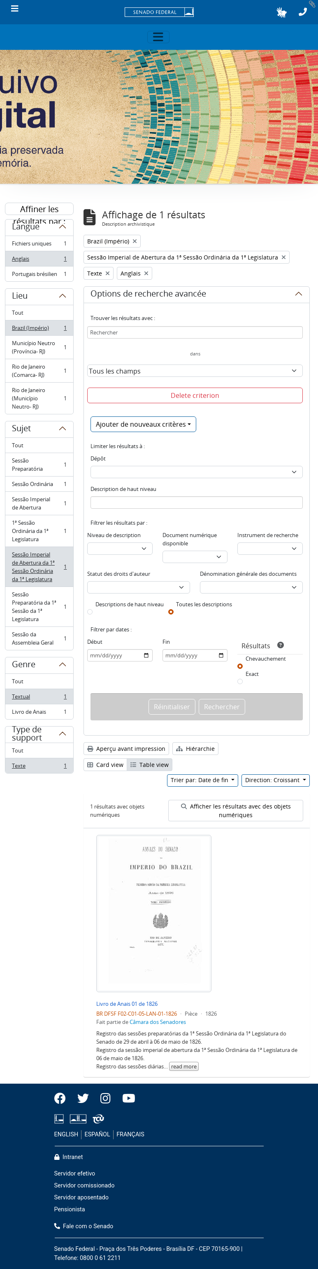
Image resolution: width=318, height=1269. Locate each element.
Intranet (68, 1157)
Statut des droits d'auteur (118, 573)
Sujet (21, 429)
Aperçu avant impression (126, 749)
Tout (17, 312)
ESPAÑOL (97, 1134)
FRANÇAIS (130, 1134)
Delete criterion (195, 395)
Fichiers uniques (39, 245)
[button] (281, 12)
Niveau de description (114, 535)
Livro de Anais (39, 713)
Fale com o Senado (84, 1226)
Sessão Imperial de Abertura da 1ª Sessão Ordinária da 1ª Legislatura (39, 567)
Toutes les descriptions (204, 604)
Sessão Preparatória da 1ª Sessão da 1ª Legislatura (39, 607)
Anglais (39, 260)
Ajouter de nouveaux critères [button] (141, 424)
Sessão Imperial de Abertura (39, 503)
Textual (39, 698)
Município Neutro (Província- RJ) (39, 347)
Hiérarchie (195, 749)
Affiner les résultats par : (39, 209)
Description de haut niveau (123, 489)
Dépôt (98, 458)
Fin (166, 641)
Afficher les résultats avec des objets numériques (236, 810)
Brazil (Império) (39, 330)
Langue (25, 228)
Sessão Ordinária (39, 486)
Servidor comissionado (84, 1185)
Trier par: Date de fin (200, 780)
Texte (39, 767)
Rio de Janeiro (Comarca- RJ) (39, 371)
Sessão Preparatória (39, 464)
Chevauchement (266, 658)
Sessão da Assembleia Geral (39, 638)
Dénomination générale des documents (248, 573)
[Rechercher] (195, 332)
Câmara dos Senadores (158, 1022)
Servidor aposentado (81, 1197)
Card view (105, 765)
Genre (23, 665)
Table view (149, 765)
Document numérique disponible (189, 539)
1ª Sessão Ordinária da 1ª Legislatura (39, 531)
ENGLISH (66, 1134)
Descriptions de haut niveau (129, 604)
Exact (252, 674)
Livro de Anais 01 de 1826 (127, 1003)
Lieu (20, 297)
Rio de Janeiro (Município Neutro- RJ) (39, 398)
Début (94, 641)
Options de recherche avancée (148, 295)
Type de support (27, 737)
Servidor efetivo (74, 1173)
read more (184, 1066)
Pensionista (69, 1209)
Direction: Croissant (273, 780)
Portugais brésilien (39, 275)
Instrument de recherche (267, 535)
